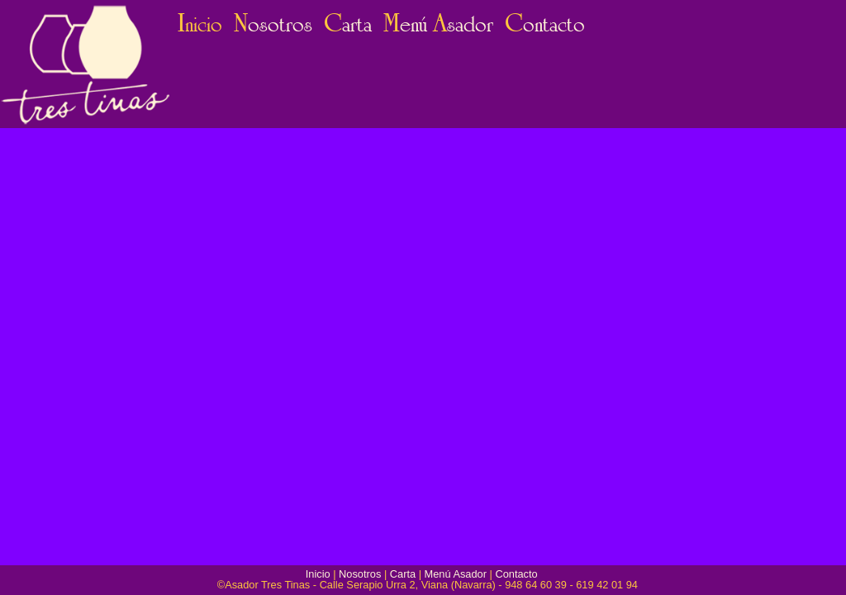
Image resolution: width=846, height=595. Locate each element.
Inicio (318, 574)
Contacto (516, 574)
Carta (403, 574)
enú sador (438, 24)
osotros (273, 24)
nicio (200, 24)
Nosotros (360, 574)
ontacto (545, 24)
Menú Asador (456, 574)
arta (348, 24)
